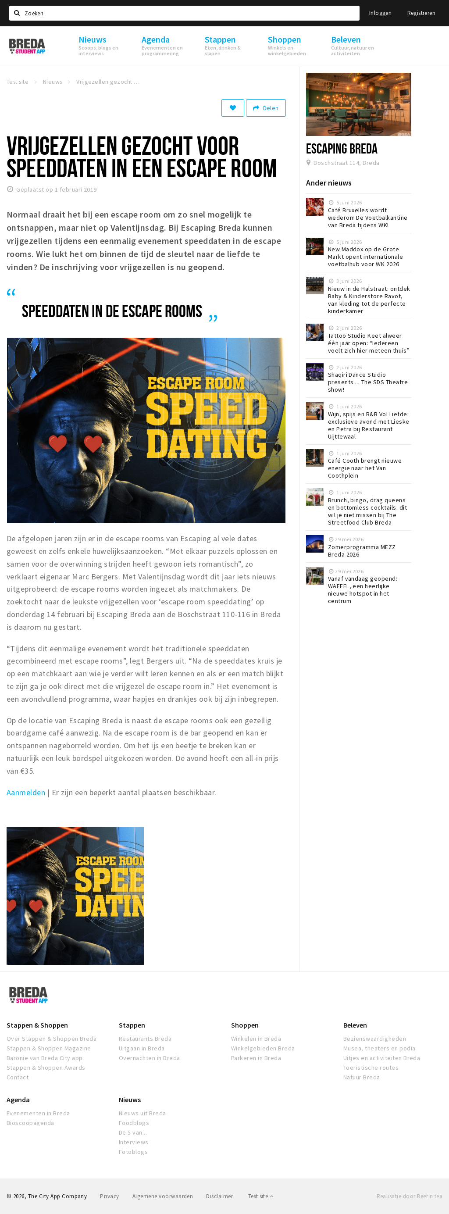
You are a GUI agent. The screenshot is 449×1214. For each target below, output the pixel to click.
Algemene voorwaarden (162, 1196)
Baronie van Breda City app (44, 1058)
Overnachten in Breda (149, 1058)
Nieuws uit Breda (142, 1113)
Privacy (109, 1196)
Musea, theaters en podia (379, 1048)
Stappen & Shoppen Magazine (49, 1048)
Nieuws (130, 1099)
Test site (260, 1196)
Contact (18, 1077)
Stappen (132, 1025)
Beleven (355, 1025)
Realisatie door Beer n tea (409, 1196)
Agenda (18, 1099)
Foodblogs (134, 1123)
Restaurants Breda (145, 1039)
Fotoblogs (133, 1152)
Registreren (421, 13)
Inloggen (380, 13)
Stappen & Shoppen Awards (46, 1067)
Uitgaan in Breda (142, 1048)
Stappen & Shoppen (37, 1025)
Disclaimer (219, 1196)
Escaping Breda (342, 148)
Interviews (134, 1142)
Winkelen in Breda (256, 1039)
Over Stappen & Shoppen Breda (51, 1039)
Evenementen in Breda (38, 1113)
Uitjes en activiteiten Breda (381, 1058)
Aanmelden (26, 792)
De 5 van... (133, 1132)
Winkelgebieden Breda (263, 1048)
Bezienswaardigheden (374, 1039)
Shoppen (245, 1025)
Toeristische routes (371, 1067)
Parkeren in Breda (256, 1058)
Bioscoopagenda (30, 1123)
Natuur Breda (361, 1077)
